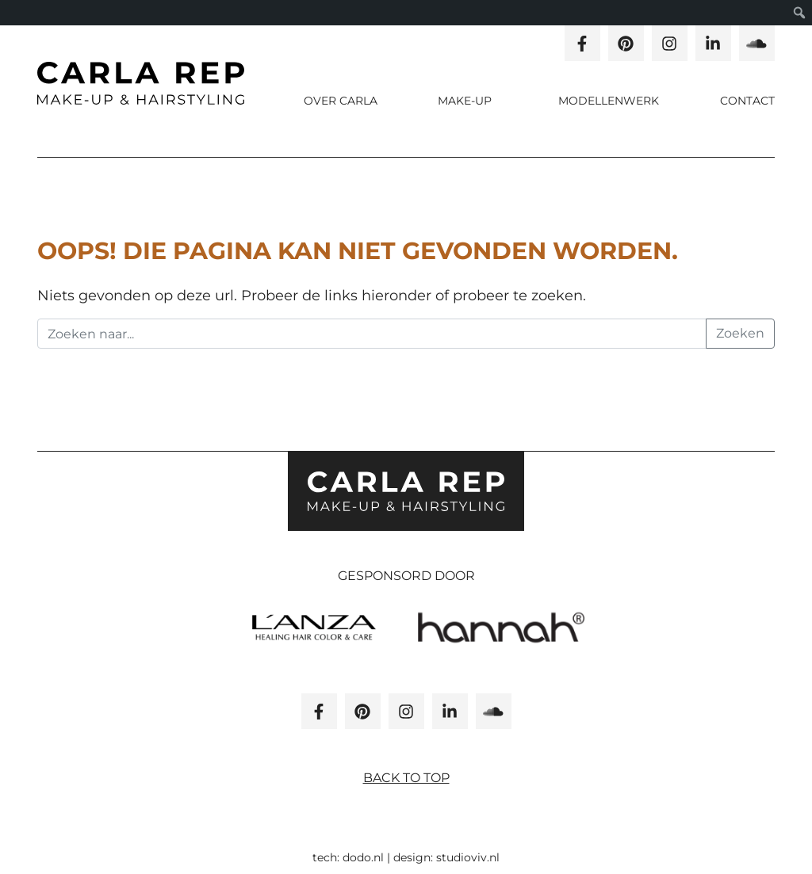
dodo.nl (363, 857)
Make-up (466, 101)
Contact (747, 101)
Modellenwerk (608, 101)
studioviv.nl (468, 857)
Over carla (340, 101)
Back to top (406, 777)
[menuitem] (799, 12)
